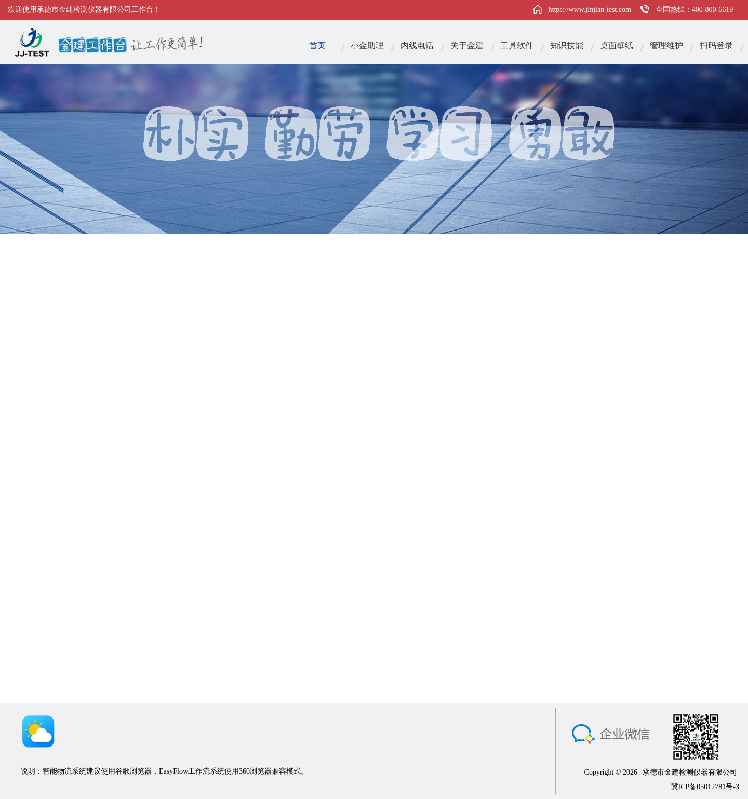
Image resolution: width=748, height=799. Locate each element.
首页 (317, 45)
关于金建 (467, 45)
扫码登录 (716, 45)
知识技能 (566, 45)
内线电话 (417, 45)
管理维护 (666, 45)
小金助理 (367, 45)
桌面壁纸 (616, 45)
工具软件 (516, 45)
